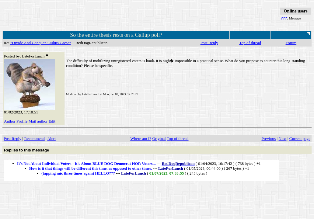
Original (159, 138)
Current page (299, 138)
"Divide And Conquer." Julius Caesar (40, 42)
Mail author (38, 121)
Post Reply (209, 42)
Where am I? (140, 138)
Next (283, 138)
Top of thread (250, 42)
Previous (269, 138)
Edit (52, 121)
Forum (291, 42)
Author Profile (15, 121)
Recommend (34, 138)
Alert (51, 138)
